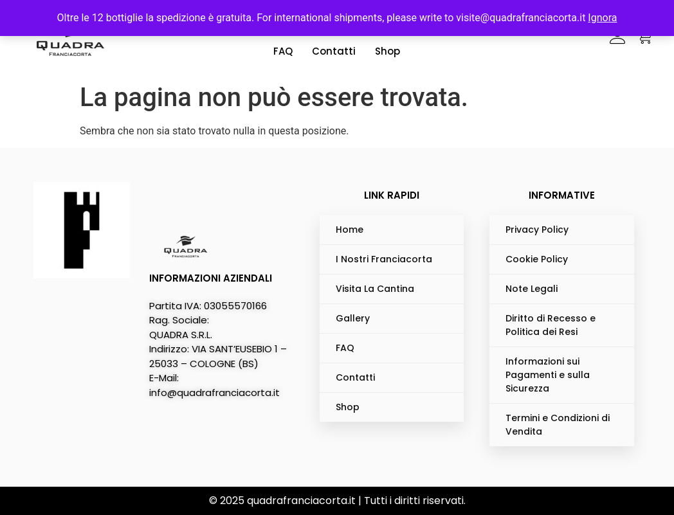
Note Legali (532, 288)
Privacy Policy (537, 229)
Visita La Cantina (375, 288)
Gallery (353, 318)
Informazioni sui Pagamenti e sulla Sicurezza (548, 375)
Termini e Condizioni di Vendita (558, 424)
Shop (387, 51)
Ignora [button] (602, 18)
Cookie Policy (537, 259)
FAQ (283, 51)
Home (349, 229)
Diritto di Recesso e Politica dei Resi (551, 325)
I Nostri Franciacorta (384, 259)
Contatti (334, 51)
